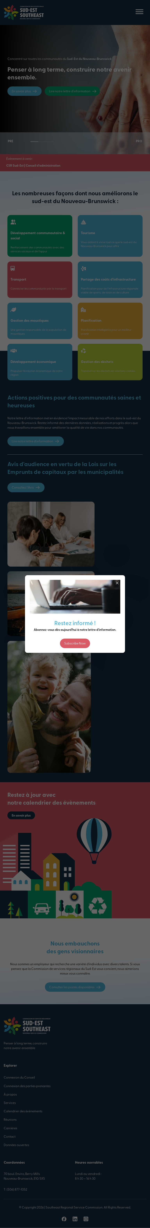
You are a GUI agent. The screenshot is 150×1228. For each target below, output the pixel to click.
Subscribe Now (75, 643)
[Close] (117, 583)
